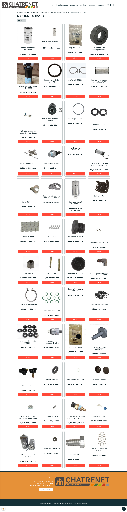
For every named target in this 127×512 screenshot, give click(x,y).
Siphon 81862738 (75, 347)
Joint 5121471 (52, 273)
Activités (83, 5)
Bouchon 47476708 (75, 237)
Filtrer (21, 20)
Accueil (54, 5)
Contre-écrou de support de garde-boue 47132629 (28, 417)
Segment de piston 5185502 (75, 290)
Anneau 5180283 (51, 380)
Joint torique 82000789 (75, 380)
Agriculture (34, 12)
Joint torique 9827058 (51, 311)
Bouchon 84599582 (75, 273)
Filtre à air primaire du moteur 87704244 (99, 81)
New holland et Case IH (47, 12)
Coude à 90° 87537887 (99, 274)
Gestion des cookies (80, 504)
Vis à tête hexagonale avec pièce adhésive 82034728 (28, 132)
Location (92, 5)
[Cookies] (3, 508)
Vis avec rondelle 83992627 (99, 348)
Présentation (63, 5)
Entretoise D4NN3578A (51, 449)
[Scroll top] (124, 509)
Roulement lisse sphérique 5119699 (99, 49)
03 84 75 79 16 (46, 490)
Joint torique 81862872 (99, 304)
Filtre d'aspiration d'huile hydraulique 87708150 (99, 164)
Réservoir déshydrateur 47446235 (28, 87)
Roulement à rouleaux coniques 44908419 (51, 197)
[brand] (20, 5)
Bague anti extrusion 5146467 (99, 450)
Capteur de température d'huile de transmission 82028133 (75, 417)
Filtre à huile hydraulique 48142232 (51, 42)
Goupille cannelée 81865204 (75, 149)
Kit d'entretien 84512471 (28, 163)
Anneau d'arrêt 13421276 (99, 243)
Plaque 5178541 (28, 237)
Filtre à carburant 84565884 (75, 203)
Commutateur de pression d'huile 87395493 (51, 342)
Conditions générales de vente (62, 504)
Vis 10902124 (51, 237)
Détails (28, 58)
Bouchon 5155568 (99, 380)
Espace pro (74, 5)
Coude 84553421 (99, 416)
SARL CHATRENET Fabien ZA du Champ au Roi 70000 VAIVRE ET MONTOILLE (41, 483)
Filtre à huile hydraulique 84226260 (51, 119)
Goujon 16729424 (51, 416)
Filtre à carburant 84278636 (28, 49)
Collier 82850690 (28, 202)
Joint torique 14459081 (75, 119)
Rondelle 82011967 (99, 125)
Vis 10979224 (75, 455)
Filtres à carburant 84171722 (28, 456)
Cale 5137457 (99, 196)
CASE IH (59, 12)
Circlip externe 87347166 (28, 304)
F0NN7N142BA (28, 273)
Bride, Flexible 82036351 (75, 80)
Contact (100, 5)
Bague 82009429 (75, 48)
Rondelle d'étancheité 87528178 (28, 342)
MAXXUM (66, 12)
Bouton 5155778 (28, 386)
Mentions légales (45, 504)
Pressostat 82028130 (52, 163)
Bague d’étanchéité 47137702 (51, 81)
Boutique (26, 12)
